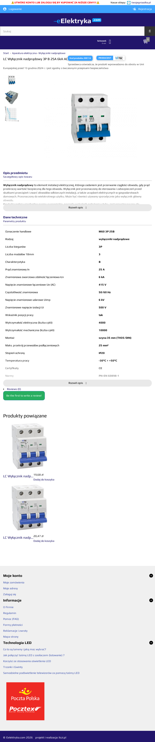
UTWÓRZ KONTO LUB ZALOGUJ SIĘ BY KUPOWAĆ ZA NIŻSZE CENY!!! (55, 2)
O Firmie (8, 607)
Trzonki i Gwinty (13, 667)
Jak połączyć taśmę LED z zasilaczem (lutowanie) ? (33, 655)
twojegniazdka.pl (141, 2)
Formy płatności (13, 624)
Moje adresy (10, 588)
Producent (105, 58)
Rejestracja (142, 9)
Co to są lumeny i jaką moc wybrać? (24, 649)
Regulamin (9, 613)
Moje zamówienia (13, 582)
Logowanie (12, 9)
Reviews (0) (14, 389)
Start (6, 53)
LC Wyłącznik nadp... (18, 476)
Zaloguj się (9, 594)
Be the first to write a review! (24, 395)
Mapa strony (10, 636)
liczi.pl (62, 737)
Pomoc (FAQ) (11, 619)
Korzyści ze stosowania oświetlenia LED (27, 661)
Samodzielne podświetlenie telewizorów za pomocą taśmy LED (41, 673)
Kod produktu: (77, 58)
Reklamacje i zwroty (15, 630)
